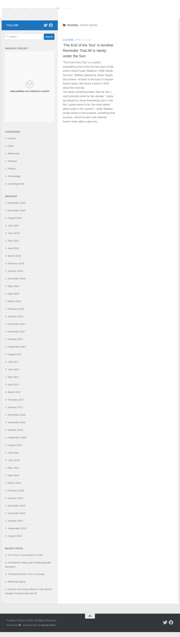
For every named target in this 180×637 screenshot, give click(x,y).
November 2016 (17, 427)
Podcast (12, 166)
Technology (14, 181)
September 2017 (17, 351)
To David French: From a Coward (26, 579)
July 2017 (13, 366)
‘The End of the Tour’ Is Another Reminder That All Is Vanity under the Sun (88, 55)
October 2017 (15, 344)
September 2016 (17, 442)
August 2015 (15, 540)
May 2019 (13, 245)
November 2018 (17, 283)
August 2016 (15, 450)
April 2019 (13, 253)
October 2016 (15, 434)
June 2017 (13, 374)
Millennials (13, 158)
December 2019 (17, 215)
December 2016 (17, 419)
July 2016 (13, 457)
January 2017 (15, 412)
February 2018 (16, 313)
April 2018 (13, 298)
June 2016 (13, 465)
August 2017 (15, 359)
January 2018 (15, 321)
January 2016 (15, 503)
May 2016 (13, 472)
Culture (68, 44)
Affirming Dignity (17, 586)
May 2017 (13, 381)
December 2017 (17, 328)
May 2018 (13, 291)
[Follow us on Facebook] (51, 30)
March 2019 (14, 260)
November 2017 (17, 336)
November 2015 (17, 518)
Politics (12, 173)
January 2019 (15, 275)
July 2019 (13, 230)
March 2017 (14, 397)
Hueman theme (48, 630)
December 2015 (17, 510)
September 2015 (17, 533)
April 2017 (13, 389)
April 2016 (13, 480)
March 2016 (14, 487)
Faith (10, 150)
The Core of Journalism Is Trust (25, 560)
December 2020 (17, 207)
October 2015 (15, 525)
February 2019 (16, 268)
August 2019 (15, 222)
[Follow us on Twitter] (46, 30)
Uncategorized (16, 188)
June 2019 (13, 238)
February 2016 (16, 495)
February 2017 (16, 404)
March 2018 (14, 306)
